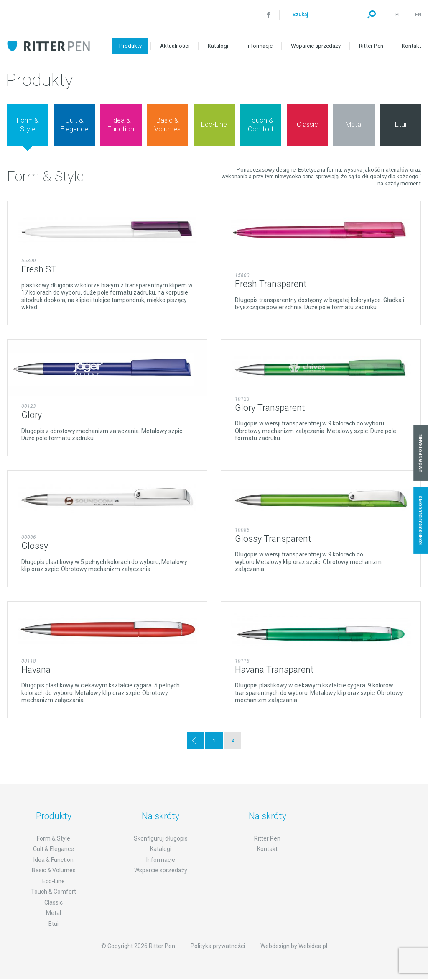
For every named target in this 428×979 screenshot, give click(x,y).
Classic (53, 902)
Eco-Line (53, 881)
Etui (53, 923)
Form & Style (53, 838)
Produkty (130, 46)
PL (398, 15)
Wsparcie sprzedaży (316, 46)
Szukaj (371, 14)
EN (418, 15)
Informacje (260, 46)
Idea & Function (53, 859)
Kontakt (411, 46)
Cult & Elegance (53, 849)
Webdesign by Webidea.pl (293, 946)
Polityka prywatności (218, 946)
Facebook (268, 14)
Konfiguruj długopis (420, 520)
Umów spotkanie (420, 453)
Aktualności (174, 46)
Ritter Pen (371, 46)
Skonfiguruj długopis (161, 838)
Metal (53, 913)
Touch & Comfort (53, 891)
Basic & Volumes (54, 870)
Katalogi (218, 46)
